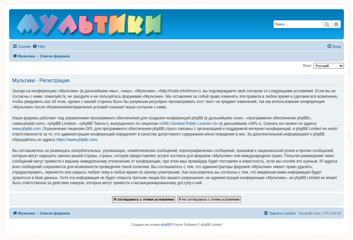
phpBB (166, 224)
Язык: (307, 65)
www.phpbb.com (26, 128)
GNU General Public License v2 (188, 123)
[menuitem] (38, 46)
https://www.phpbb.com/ (77, 139)
